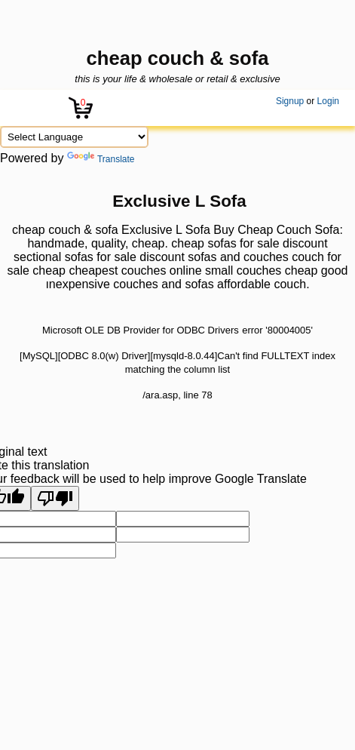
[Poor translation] (55, 498)
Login (328, 101)
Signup (290, 101)
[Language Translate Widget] (74, 137)
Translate (101, 159)
